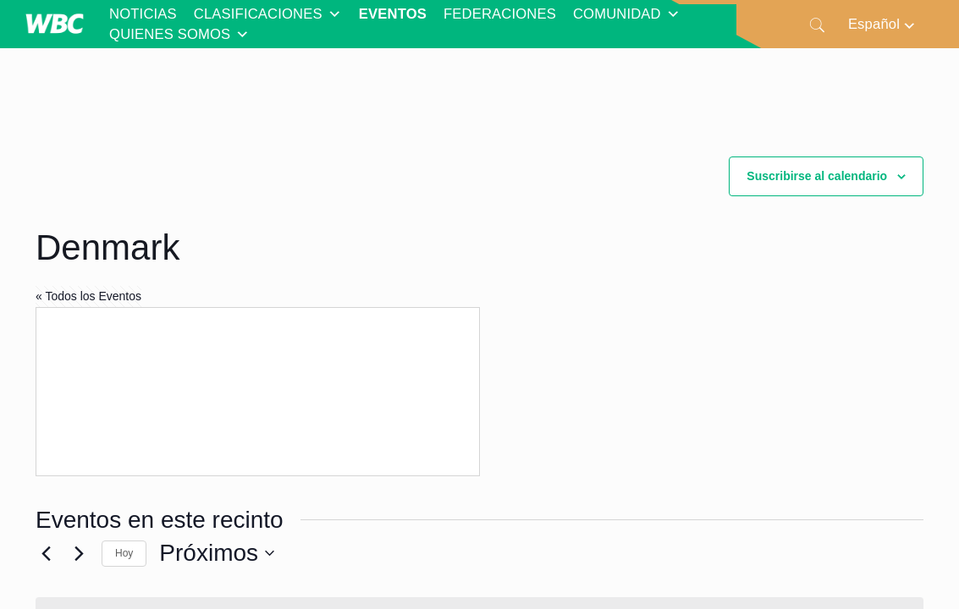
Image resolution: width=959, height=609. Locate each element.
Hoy (124, 553)
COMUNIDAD (627, 14)
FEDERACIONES (500, 14)
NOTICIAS (143, 14)
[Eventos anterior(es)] (46, 553)
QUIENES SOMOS (179, 34)
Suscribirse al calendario (817, 176)
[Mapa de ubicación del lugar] (258, 391)
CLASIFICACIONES (268, 14)
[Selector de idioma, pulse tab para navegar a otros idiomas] (882, 24)
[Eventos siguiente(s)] (79, 553)
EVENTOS (393, 14)
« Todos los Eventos (88, 296)
